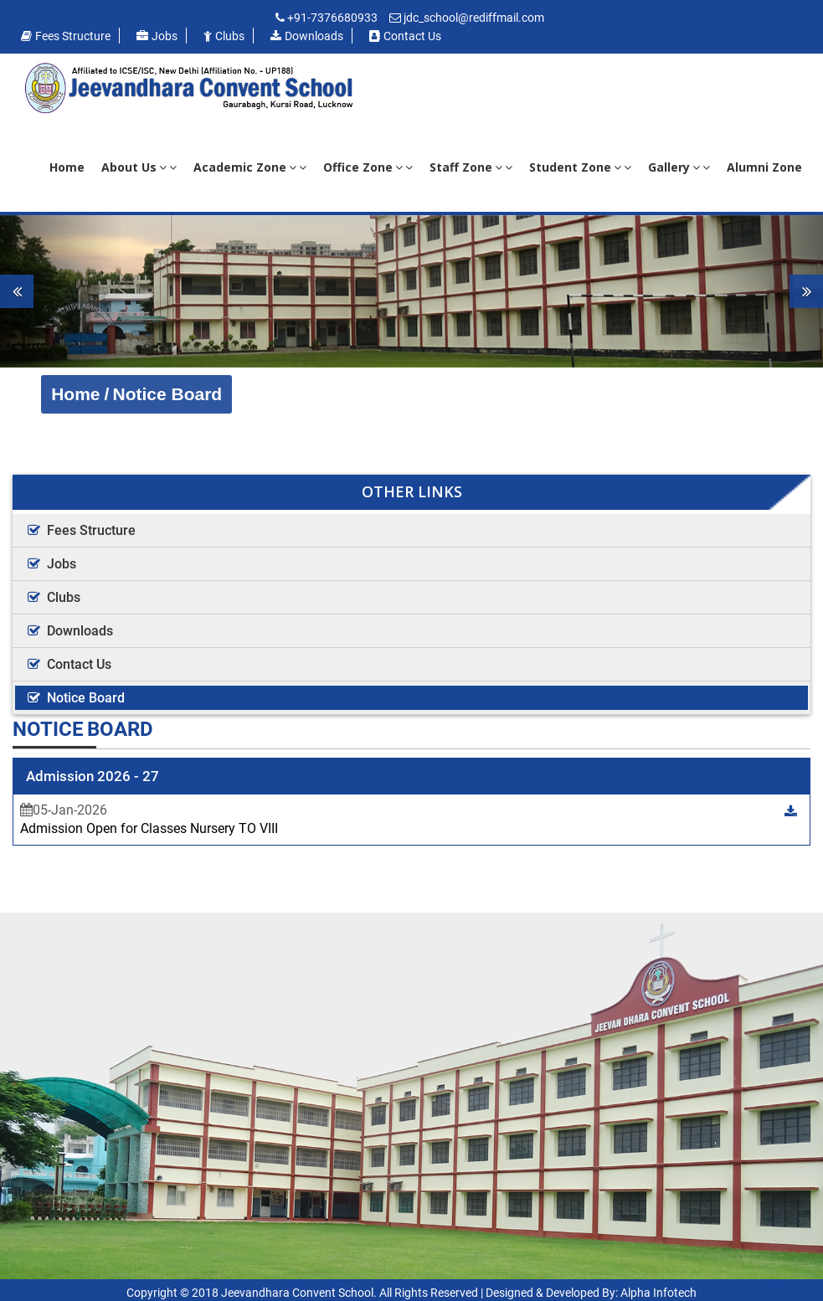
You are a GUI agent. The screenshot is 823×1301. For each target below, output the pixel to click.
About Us (139, 167)
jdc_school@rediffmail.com (474, 17)
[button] (61, 291)
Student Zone (580, 167)
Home (67, 167)
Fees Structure (66, 36)
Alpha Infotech (658, 1292)
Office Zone (368, 167)
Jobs (156, 36)
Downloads (306, 36)
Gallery (679, 167)
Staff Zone (471, 167)
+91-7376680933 (332, 17)
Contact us (405, 36)
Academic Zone (249, 167)
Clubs (223, 36)
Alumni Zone (764, 167)
